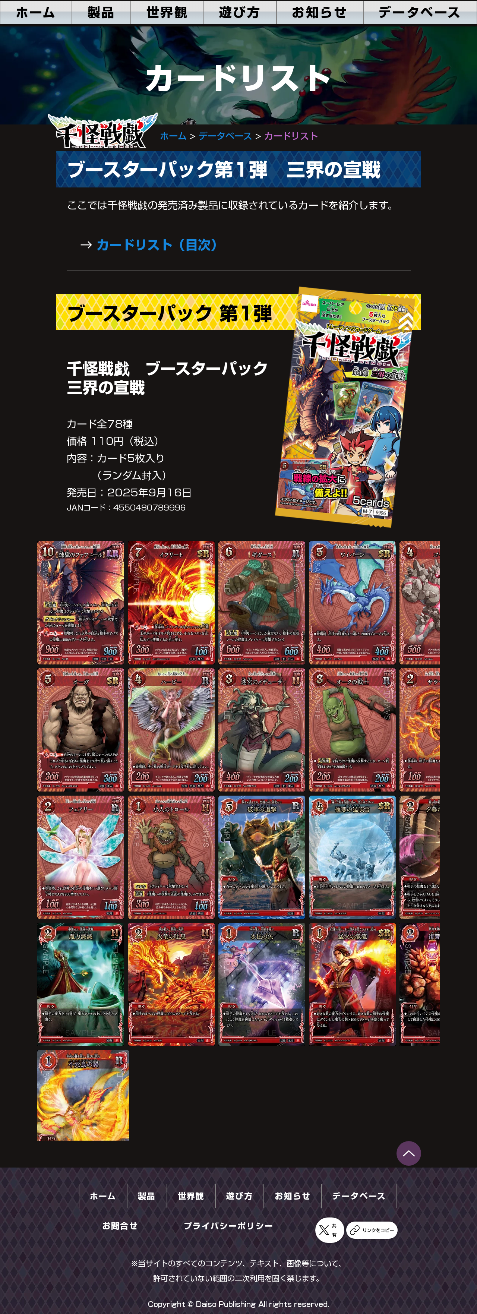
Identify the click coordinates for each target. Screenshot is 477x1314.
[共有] (329, 1230)
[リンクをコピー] (372, 1230)
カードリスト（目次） (160, 245)
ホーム (173, 136)
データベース (225, 136)
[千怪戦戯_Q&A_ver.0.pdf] (409, 1153)
